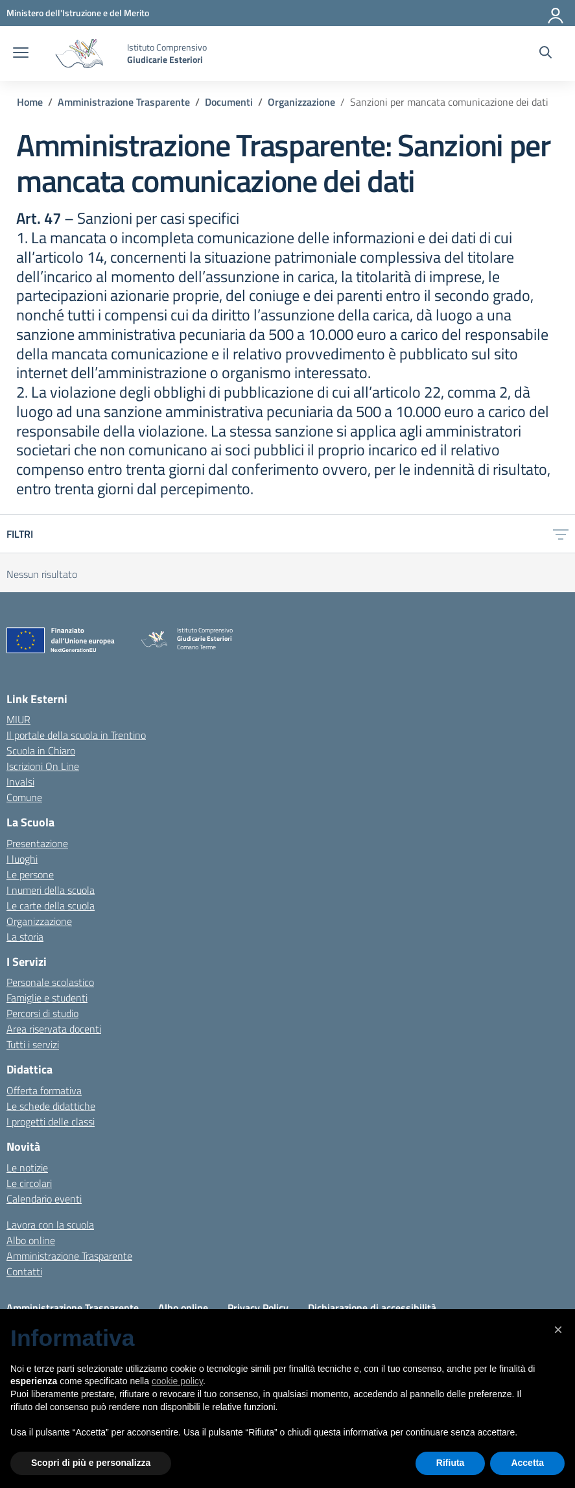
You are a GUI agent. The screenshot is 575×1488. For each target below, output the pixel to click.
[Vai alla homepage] (79, 53)
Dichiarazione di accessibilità (372, 1307)
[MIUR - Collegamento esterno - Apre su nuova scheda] (77, 12)
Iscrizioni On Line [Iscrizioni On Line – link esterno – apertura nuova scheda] (42, 766)
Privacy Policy (258, 1307)
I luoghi (22, 859)
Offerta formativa (44, 1090)
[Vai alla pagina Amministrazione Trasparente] (124, 102)
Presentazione (37, 843)
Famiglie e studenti (47, 997)
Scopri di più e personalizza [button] (90, 1463)
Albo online (30, 1240)
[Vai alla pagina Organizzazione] (301, 102)
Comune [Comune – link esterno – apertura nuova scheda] (24, 797)
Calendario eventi (44, 1198)
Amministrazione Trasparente (69, 1256)
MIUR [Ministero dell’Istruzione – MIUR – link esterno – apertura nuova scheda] (18, 719)
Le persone (30, 874)
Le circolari (29, 1183)
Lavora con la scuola (50, 1224)
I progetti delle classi (50, 1121)
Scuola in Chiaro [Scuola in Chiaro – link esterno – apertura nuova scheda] (40, 750)
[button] (558, 1329)
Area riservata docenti (53, 1029)
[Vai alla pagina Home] (30, 102)
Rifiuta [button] (450, 1463)
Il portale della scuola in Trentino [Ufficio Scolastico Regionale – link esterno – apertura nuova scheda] (76, 735)
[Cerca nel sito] (545, 53)
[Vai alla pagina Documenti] (229, 102)
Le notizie (27, 1167)
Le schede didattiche (50, 1106)
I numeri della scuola (50, 890)
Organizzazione (39, 921)
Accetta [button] (527, 1463)
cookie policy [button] (177, 1381)
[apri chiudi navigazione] (21, 54)
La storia (24, 936)
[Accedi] (556, 13)
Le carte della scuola (50, 905)
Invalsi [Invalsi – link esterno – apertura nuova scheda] (20, 781)
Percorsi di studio (42, 1013)
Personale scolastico (50, 982)
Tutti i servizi (32, 1044)
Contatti (24, 1271)
